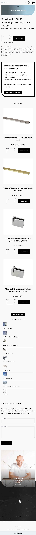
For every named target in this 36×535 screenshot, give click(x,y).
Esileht (2, 28)
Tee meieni (18, 516)
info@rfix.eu (25, 529)
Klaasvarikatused (7, 378)
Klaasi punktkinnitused (9, 361)
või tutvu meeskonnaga (18, 319)
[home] (4, 2)
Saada (7, 442)
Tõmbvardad (6, 370)
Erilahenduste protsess (13, 92)
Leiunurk (5, 395)
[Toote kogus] (4, 38)
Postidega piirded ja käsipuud (11, 336)
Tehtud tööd (18, 314)
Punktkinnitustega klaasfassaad (11, 386)
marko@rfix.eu (18, 484)
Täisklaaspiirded (7, 328)
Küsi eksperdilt (18, 533)
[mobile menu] (33, 2)
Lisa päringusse (19, 38)
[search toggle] (25, 2)
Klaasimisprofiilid (8, 353)
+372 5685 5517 (18, 482)
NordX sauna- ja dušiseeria (10, 345)
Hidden (6, 28)
